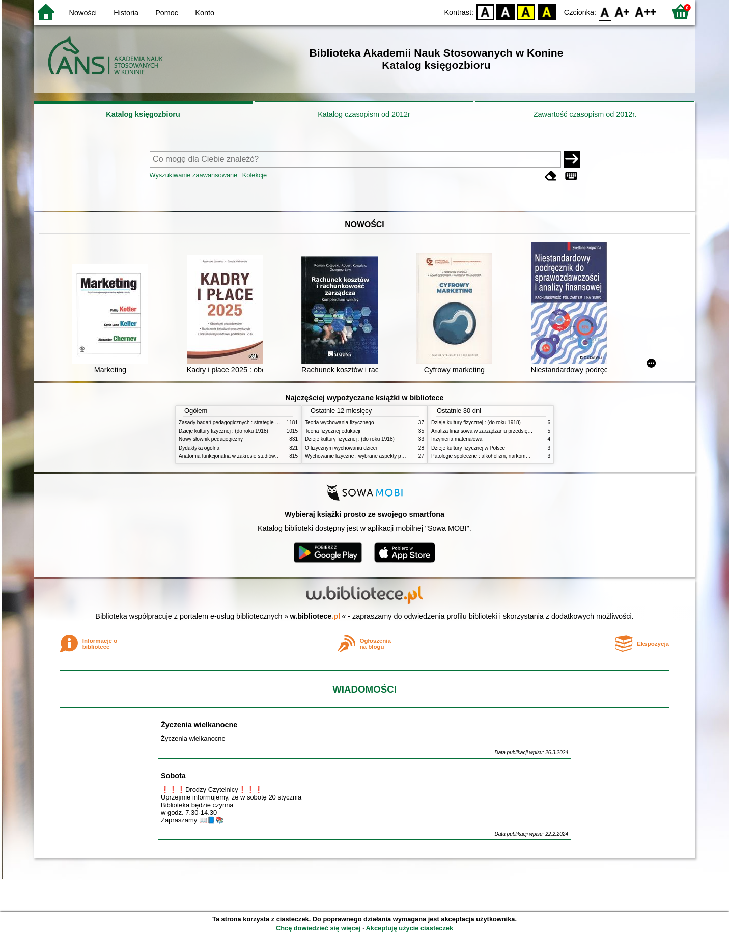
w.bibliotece (315, 616)
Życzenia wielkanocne (199, 725)
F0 (604, 11)
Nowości (83, 13)
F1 (622, 11)
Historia (126, 13)
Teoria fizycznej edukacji (332, 431)
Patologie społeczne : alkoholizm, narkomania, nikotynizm (497, 456)
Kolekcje (254, 175)
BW (505, 11)
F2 (646, 11)
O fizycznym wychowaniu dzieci (341, 448)
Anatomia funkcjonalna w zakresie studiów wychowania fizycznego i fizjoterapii (268, 456)
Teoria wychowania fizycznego (339, 422)
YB (526, 11)
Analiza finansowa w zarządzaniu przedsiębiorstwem (491, 431)
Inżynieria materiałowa (456, 439)
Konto (204, 13)
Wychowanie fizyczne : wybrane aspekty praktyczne (364, 456)
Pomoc (166, 13)
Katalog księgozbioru (143, 114)
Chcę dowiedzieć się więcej (318, 928)
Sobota (173, 775)
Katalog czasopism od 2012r (364, 114)
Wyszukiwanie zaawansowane (194, 175)
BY (546, 11)
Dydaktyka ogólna (199, 448)
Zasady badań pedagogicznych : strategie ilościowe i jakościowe (252, 422)
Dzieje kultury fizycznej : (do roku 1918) (223, 431)
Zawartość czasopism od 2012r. (585, 114)
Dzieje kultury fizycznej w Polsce (468, 448)
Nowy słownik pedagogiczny (211, 439)
